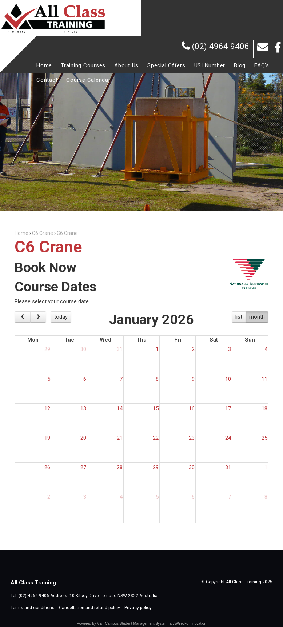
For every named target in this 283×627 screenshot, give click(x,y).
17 (228, 408)
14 (120, 408)
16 (192, 408)
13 (83, 408)
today (61, 317)
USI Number (210, 65)
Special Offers (166, 65)
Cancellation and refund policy (89, 607)
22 (156, 438)
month (257, 317)
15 (156, 408)
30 (83, 349)
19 (47, 438)
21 (120, 438)
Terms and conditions (33, 607)
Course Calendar (88, 80)
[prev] (23, 317)
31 (120, 349)
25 (264, 438)
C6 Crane (42, 233)
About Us (126, 65)
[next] (38, 317)
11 (264, 379)
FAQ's (261, 65)
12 (47, 408)
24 (228, 438)
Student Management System (144, 624)
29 (47, 349)
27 (83, 467)
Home (44, 65)
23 (192, 438)
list (238, 317)
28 (120, 467)
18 (264, 408)
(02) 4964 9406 (220, 46)
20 (83, 438)
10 (228, 379)
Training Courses (83, 65)
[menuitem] (44, 65)
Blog (240, 65)
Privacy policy (138, 607)
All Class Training (52, 18)
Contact (46, 80)
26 (47, 467)
